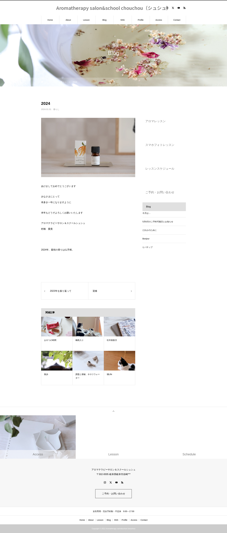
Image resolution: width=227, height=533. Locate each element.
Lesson (86, 20)
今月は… (146, 213)
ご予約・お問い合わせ (113, 493)
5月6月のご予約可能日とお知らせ (157, 221)
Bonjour (145, 239)
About (68, 20)
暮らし (56, 109)
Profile (141, 20)
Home (50, 20)
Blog (104, 20)
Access (158, 20)
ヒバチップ (147, 247)
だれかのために (149, 230)
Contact (176, 20)
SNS (122, 20)
